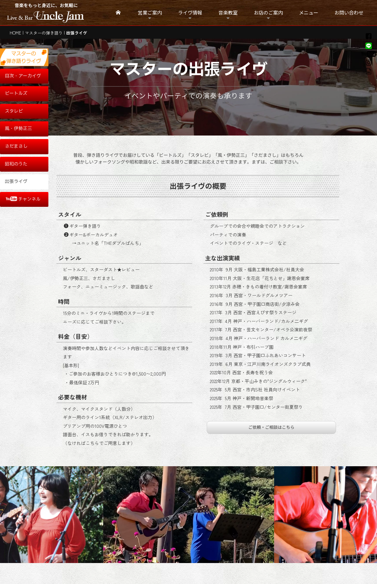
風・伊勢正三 (18, 128)
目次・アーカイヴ (23, 76)
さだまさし (16, 146)
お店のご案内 (268, 12)
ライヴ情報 (190, 12)
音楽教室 (228, 12)
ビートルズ (16, 93)
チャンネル (23, 199)
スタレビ (14, 111)
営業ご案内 (150, 12)
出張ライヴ (16, 181)
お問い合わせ (348, 12)
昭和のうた (16, 164)
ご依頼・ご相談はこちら (271, 427)
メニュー (308, 12)
